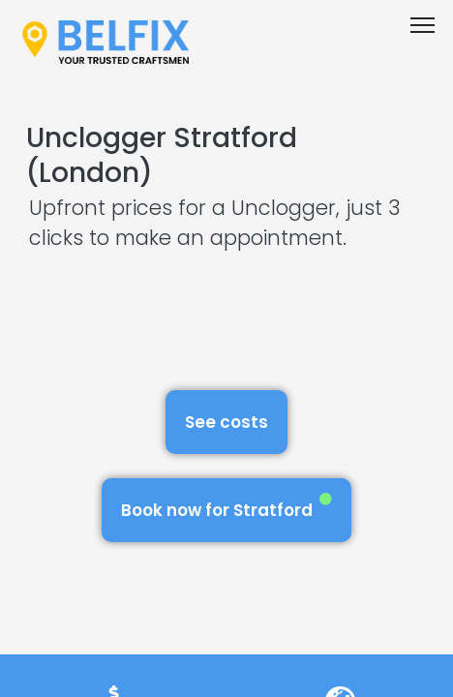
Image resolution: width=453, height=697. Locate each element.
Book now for (226, 507)
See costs (226, 422)
